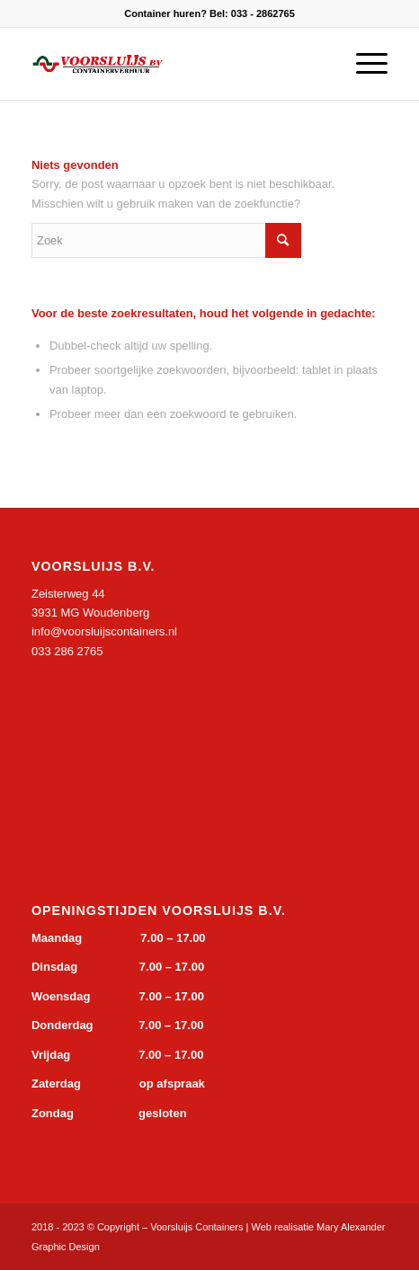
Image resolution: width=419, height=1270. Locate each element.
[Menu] (363, 64)
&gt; (166, 738)
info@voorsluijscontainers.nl (104, 631)
